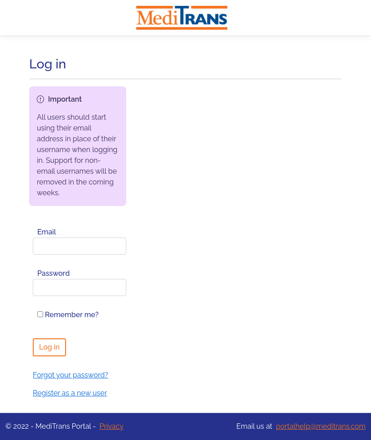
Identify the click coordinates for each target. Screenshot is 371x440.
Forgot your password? (70, 375)
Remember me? (67, 314)
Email (46, 232)
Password (53, 273)
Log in (49, 347)
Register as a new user (70, 393)
